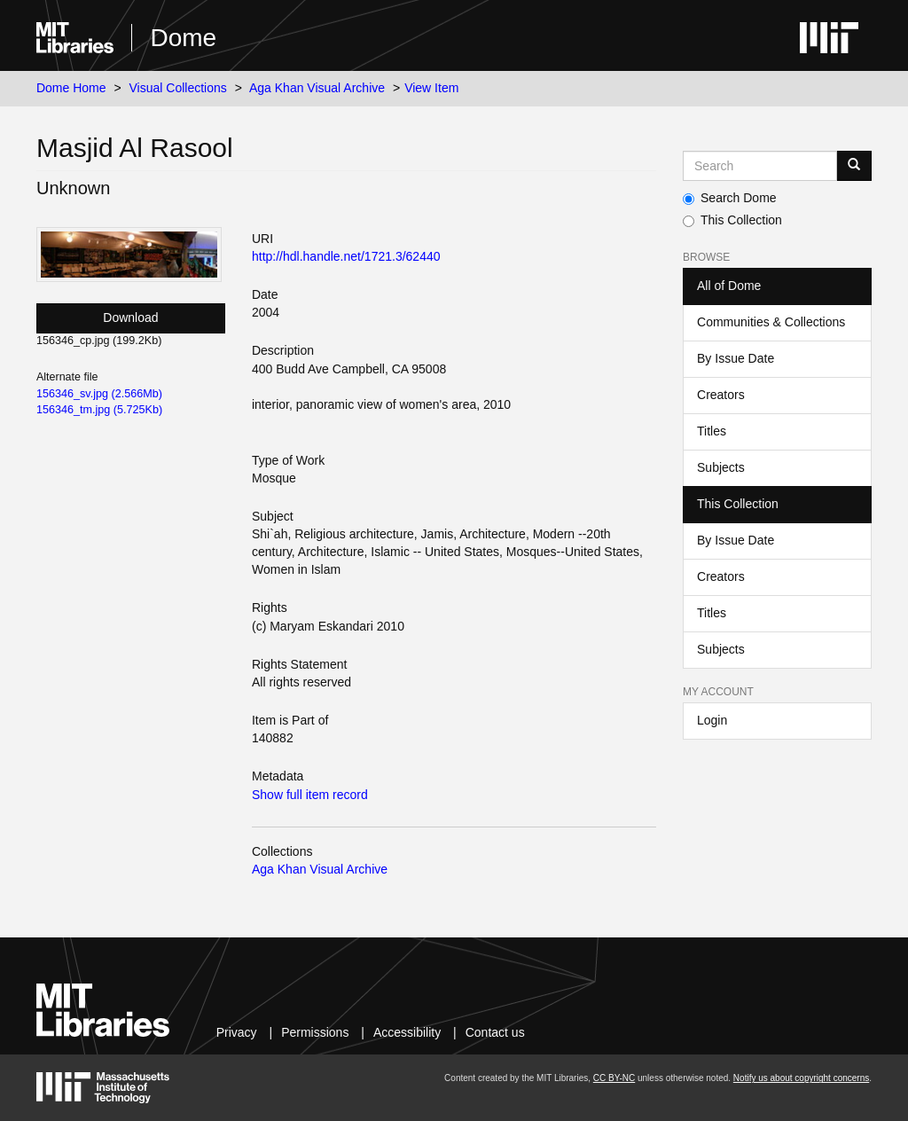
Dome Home (71, 88)
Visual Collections (178, 88)
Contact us (495, 1032)
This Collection (732, 220)
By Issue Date (735, 358)
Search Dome (730, 198)
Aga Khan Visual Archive (317, 88)
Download (130, 317)
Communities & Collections (771, 322)
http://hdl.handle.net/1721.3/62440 (346, 256)
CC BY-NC (614, 1078)
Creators (721, 395)
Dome (183, 37)
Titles (711, 431)
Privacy (236, 1032)
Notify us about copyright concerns (801, 1078)
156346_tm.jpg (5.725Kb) (99, 410)
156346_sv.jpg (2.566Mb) (99, 394)
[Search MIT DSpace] (760, 166)
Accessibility (407, 1032)
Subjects (721, 467)
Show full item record (310, 795)
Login (712, 720)
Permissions (314, 1032)
